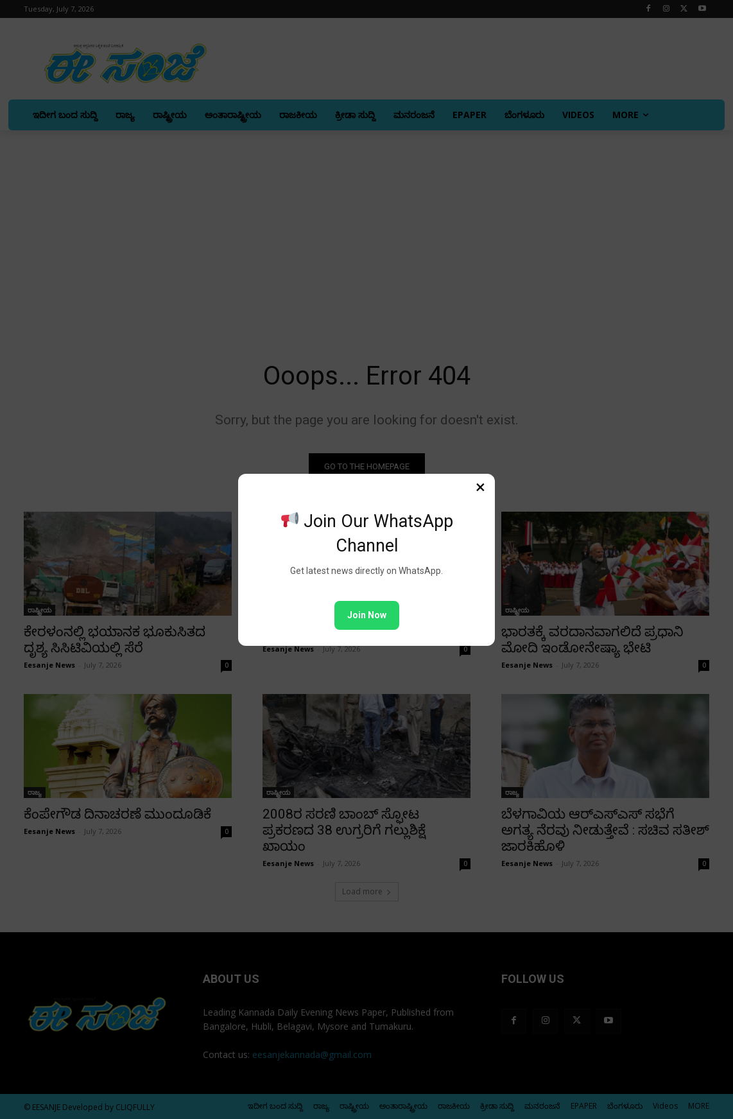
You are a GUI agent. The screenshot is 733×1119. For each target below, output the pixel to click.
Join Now (366, 615)
